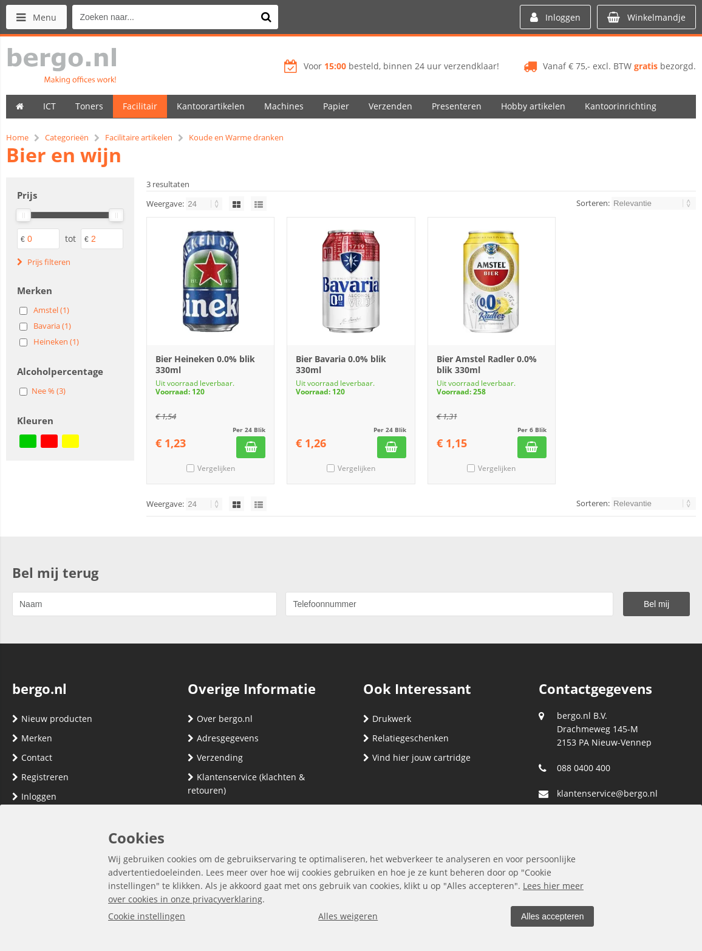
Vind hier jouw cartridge (417, 757)
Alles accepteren (552, 916)
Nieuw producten (52, 718)
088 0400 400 (583, 768)
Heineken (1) (56, 341)
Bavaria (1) (52, 325)
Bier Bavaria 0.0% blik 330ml (341, 364)
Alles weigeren (348, 916)
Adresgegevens (223, 738)
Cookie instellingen (146, 916)
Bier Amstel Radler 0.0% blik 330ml (487, 364)
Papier (336, 106)
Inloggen (34, 796)
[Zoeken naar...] (266, 17)
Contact (32, 757)
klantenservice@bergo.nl (607, 793)
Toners (89, 106)
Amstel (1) (51, 309)
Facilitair (140, 106)
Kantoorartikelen (211, 106)
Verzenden (390, 106)
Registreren (40, 777)
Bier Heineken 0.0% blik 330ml (205, 364)
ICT (49, 106)
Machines (284, 106)
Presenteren (457, 106)
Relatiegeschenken (406, 738)
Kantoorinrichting (620, 106)
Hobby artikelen (533, 106)
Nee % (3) (49, 390)
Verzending (215, 757)
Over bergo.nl (220, 718)
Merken (32, 738)
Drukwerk (387, 718)
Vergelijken (216, 468)
